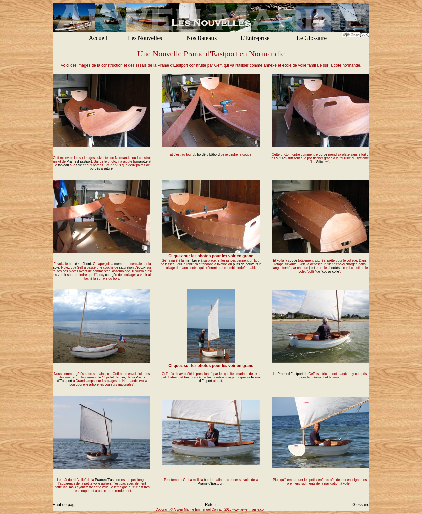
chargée (111, 275)
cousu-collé (330, 271)
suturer (109, 168)
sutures (281, 158)
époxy (141, 267)
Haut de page (64, 504)
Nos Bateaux (202, 38)
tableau (63, 165)
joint (312, 268)
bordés (95, 168)
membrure (122, 264)
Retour (211, 504)
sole (79, 165)
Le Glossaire (312, 38)
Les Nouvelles (145, 38)
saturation (126, 267)
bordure (209, 480)
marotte (142, 161)
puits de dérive (244, 264)
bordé (201, 154)
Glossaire (360, 504)
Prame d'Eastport (79, 161)
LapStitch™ (319, 162)
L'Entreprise (254, 38)
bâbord (214, 154)
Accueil (98, 38)
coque (292, 260)
